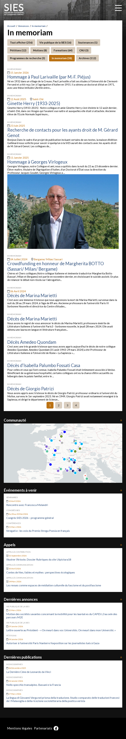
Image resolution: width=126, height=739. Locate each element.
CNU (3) (83, 50)
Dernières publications (63, 657)
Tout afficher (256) (21, 42)
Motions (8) (40, 50)
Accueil (11, 26)
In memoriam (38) (62, 58)
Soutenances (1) (87, 42)
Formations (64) (63, 50)
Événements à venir (63, 490)
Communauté (63, 420)
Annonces (23, 26)
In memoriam (39, 26)
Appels (63, 544)
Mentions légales (19, 728)
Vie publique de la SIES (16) (55, 42)
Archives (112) (87, 58)
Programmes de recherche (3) (27, 58)
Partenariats (43, 728)
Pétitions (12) (18, 50)
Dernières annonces (63, 599)
